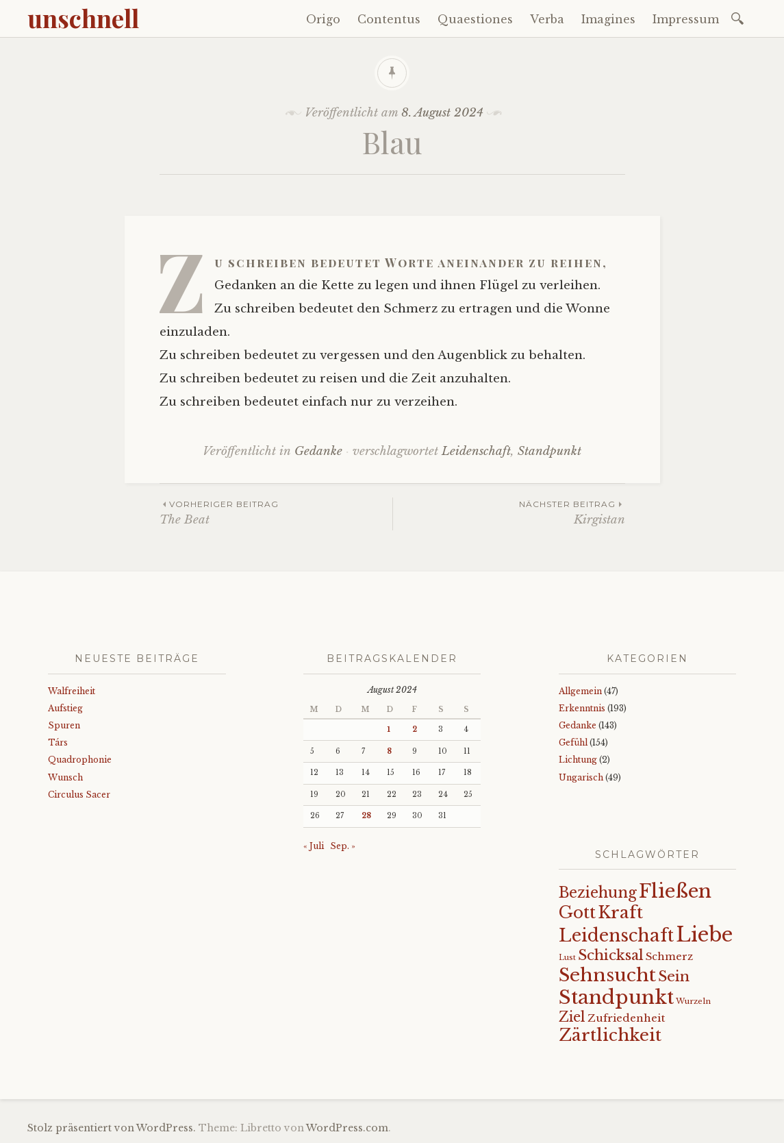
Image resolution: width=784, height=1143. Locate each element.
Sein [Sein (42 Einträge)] (674, 976)
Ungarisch (581, 777)
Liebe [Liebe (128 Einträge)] (704, 934)
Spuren (64, 725)
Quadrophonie (80, 759)
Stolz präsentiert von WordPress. (111, 1128)
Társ (58, 742)
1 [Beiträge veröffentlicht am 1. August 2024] (388, 729)
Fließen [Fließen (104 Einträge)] (675, 890)
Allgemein (580, 691)
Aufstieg (65, 708)
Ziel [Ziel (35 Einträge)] (572, 1017)
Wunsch (65, 777)
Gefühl (573, 742)
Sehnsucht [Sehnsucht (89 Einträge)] (607, 974)
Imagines (608, 19)
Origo (323, 19)
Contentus (388, 19)
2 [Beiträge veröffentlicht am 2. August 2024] (414, 729)
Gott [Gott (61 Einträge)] (577, 912)
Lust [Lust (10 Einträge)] (567, 957)
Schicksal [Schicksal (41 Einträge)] (611, 955)
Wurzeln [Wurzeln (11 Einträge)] (693, 1001)
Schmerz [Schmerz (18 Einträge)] (669, 956)
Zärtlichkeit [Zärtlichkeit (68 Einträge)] (610, 1035)
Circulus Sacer (79, 794)
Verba (547, 19)
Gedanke (318, 451)
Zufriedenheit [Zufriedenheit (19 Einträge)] (626, 1017)
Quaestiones (475, 19)
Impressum (686, 19)
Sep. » (342, 846)
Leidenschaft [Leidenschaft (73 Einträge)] (616, 935)
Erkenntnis (582, 708)
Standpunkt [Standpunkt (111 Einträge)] (616, 997)
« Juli (313, 846)
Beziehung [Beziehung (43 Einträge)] (598, 893)
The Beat (276, 512)
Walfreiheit (71, 691)
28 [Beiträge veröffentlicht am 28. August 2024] (366, 815)
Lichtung (578, 759)
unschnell (83, 17)
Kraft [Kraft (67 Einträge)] (620, 912)
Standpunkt (549, 451)
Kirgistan (509, 512)
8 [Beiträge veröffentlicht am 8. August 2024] (389, 751)
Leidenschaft (476, 451)
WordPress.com (347, 1128)
